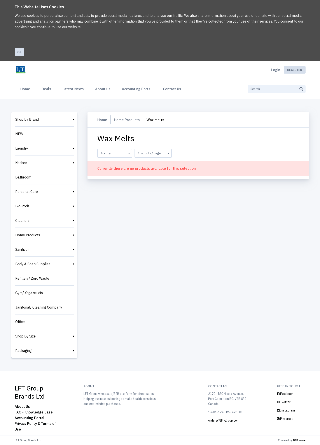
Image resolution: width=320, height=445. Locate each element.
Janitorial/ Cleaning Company (38, 307)
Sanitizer (22, 249)
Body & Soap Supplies (32, 264)
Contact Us (172, 89)
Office (20, 322)
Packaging (23, 350)
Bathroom (23, 177)
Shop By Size (25, 336)
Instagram (286, 410)
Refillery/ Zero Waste (32, 278)
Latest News (73, 89)
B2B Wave (299, 440)
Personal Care (26, 191)
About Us (102, 89)
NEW (19, 134)
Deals (46, 89)
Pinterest (285, 419)
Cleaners (22, 220)
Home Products (27, 235)
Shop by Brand (27, 119)
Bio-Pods (22, 206)
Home (26, 88)
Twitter (283, 402)
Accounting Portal (137, 89)
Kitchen (21, 163)
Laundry (21, 148)
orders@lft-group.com (223, 420)
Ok (19, 52)
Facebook (285, 394)
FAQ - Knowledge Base (34, 412)
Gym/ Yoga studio (29, 293)
